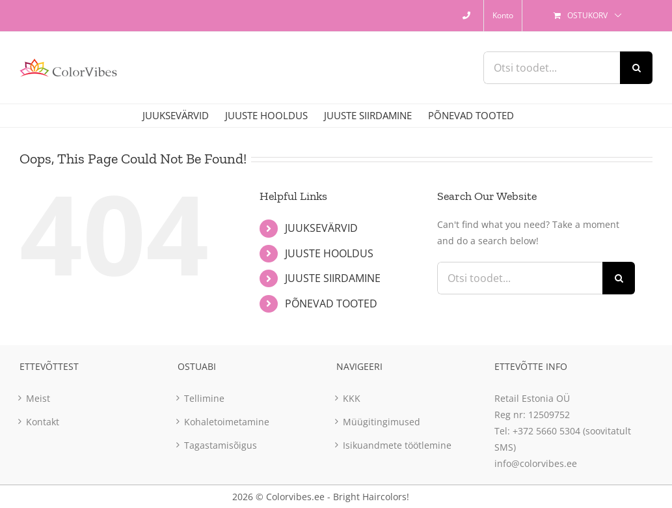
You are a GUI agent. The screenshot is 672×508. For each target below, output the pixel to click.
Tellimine (204, 398)
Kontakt (42, 422)
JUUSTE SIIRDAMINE (333, 278)
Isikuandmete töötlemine (397, 445)
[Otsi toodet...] (551, 67)
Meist (38, 398)
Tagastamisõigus (220, 445)
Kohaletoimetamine (226, 422)
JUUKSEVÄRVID (321, 228)
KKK (351, 398)
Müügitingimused (381, 422)
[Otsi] (636, 67)
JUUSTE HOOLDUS (329, 253)
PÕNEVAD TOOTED (331, 303)
